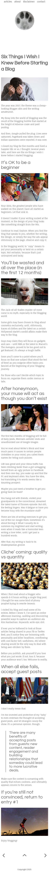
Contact (41, 1)
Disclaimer (29, 1)
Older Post (45, 856)
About (17, 1)
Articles (8, 1)
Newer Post (4, 855)
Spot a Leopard (24, 20)
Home (24, 856)
